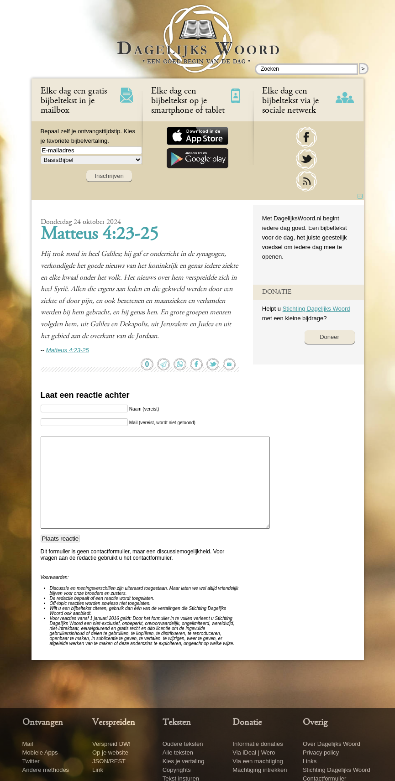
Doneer (329, 336)
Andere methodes (45, 769)
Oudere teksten (183, 743)
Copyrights (177, 769)
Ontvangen (42, 722)
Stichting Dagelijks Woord (316, 308)
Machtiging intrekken (259, 769)
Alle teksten (178, 752)
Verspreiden (113, 722)
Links (309, 761)
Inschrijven (109, 175)
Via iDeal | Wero (253, 752)
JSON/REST (109, 761)
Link (97, 769)
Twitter (31, 761)
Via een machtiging (257, 761)
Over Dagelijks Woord (331, 743)
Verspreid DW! (111, 743)
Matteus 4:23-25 (99, 235)
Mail (27, 743)
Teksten (177, 722)
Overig (315, 722)
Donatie (247, 722)
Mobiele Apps (40, 752)
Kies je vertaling (184, 761)
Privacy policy (321, 752)
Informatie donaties (257, 743)
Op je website (110, 752)
